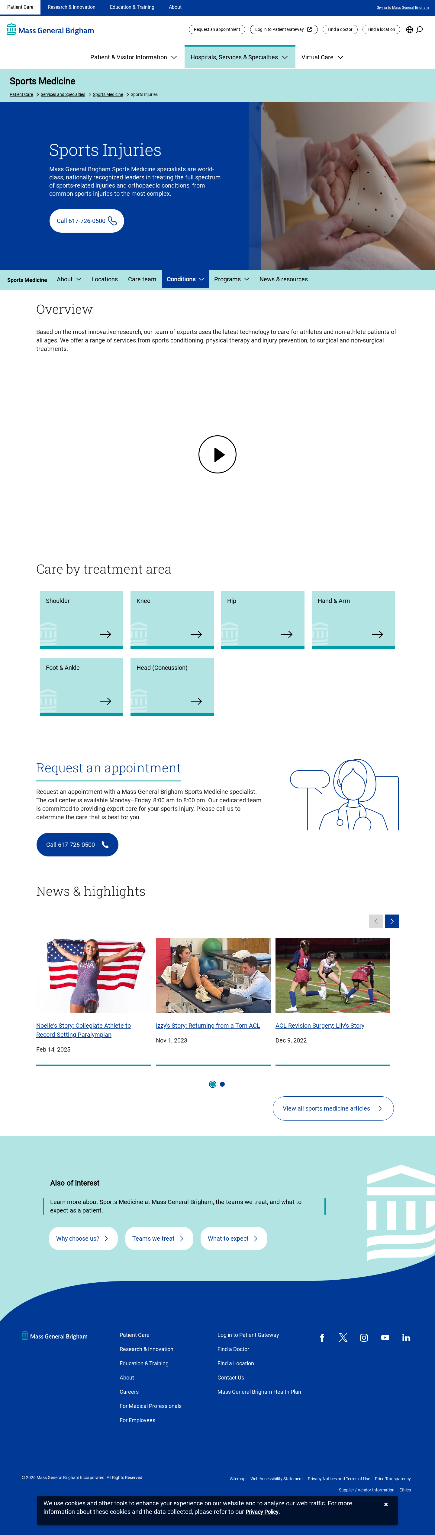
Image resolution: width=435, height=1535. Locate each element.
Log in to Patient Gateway (279, 29)
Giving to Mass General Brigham (403, 7)
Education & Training (132, 7)
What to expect (228, 1238)
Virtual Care (323, 57)
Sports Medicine (42, 81)
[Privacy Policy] (262, 1512)
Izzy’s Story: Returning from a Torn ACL (208, 1025)
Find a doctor (340, 29)
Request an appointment (217, 29)
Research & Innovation (71, 7)
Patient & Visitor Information (134, 57)
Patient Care (20, 7)
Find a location (381, 29)
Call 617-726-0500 (81, 220)
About (175, 7)
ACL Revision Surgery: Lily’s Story (320, 1025)
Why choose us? (77, 1238)
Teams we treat (153, 1238)
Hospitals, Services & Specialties (240, 57)
